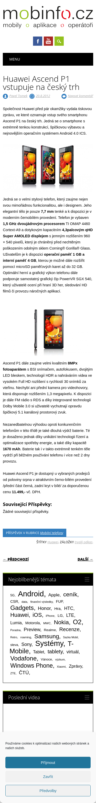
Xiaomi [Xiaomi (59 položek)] (61, 666)
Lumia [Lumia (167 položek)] (16, 622)
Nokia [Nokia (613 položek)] (61, 622)
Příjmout (48, 762)
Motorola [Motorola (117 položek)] (32, 623)
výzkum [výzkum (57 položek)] (60, 659)
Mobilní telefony (51, 532)
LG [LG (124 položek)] (60, 615)
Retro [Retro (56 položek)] (13, 637)
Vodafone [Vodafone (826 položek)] (23, 658)
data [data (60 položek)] (24, 601)
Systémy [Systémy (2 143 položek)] (49, 643)
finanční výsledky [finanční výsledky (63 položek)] (41, 601)
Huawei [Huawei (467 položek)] (19, 615)
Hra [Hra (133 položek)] (57, 608)
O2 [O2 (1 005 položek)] (77, 621)
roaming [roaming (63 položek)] (25, 637)
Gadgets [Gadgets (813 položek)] (22, 607)
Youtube (48, 41)
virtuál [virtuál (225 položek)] (73, 651)
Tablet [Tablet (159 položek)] (38, 652)
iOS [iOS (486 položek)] (37, 615)
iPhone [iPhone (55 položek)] (50, 615)
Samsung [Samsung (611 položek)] (46, 636)
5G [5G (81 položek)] (12, 595)
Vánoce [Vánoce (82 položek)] (46, 659)
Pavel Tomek (18, 95)
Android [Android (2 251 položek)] (31, 593)
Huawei (52, 542)
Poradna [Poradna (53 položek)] (15, 630)
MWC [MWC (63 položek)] (47, 623)
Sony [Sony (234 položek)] (26, 644)
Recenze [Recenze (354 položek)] (69, 629)
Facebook (37, 41)
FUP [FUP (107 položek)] (59, 601)
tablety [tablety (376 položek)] (55, 651)
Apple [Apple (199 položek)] (54, 594)
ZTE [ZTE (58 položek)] (13, 673)
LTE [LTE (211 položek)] (70, 615)
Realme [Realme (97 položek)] (50, 630)
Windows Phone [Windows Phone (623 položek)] (31, 665)
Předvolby (48, 790)
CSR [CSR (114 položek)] (14, 601)
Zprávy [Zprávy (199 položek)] (75, 666)
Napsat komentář (80, 95)
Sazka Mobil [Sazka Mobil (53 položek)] (70, 637)
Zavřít (48, 776)
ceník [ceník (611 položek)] (70, 594)
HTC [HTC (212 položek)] (68, 608)
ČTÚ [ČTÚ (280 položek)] (24, 672)
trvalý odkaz (83, 542)
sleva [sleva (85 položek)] (14, 645)
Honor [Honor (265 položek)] (44, 608)
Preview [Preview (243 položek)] (32, 629)
